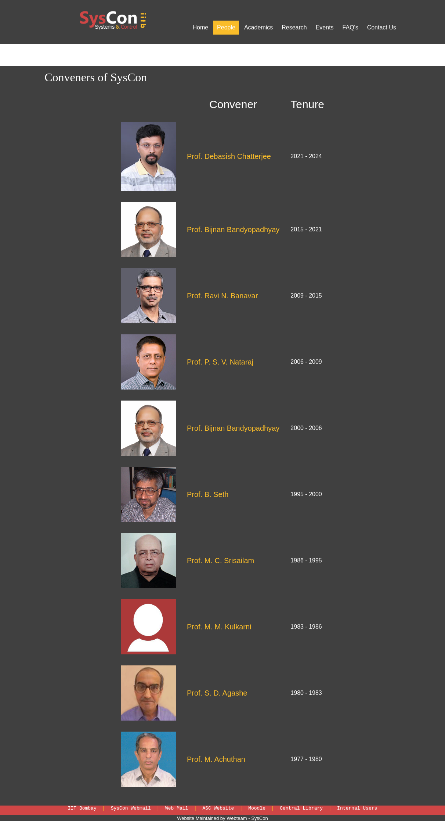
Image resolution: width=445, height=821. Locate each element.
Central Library (301, 808)
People (226, 27)
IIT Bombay (82, 808)
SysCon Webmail (131, 808)
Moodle (256, 808)
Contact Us (381, 27)
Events (325, 27)
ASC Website (218, 808)
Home (200, 27)
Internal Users (357, 808)
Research (294, 27)
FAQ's (350, 27)
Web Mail (176, 808)
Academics (258, 27)
